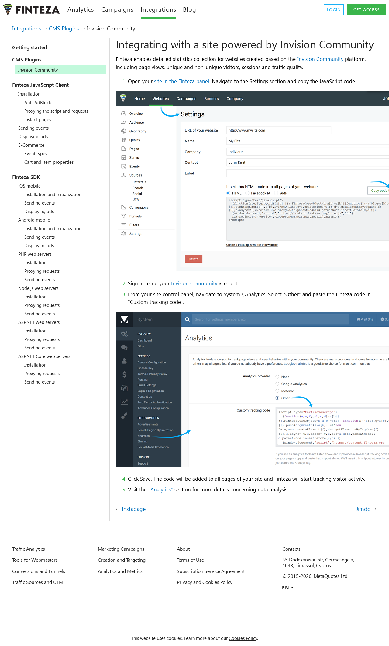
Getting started (34, 47)
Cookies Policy (250, 638)
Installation (30, 94)
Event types (37, 153)
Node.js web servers (41, 288)
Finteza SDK (29, 177)
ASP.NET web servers (42, 322)
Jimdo (363, 537)
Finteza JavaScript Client (48, 85)
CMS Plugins (70, 28)
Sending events (35, 128)
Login (331, 9)
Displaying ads (35, 136)
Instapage (135, 537)
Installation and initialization (56, 194)
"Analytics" (165, 517)
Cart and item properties (52, 162)
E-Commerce (32, 145)
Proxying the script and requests (61, 111)
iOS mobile (30, 185)
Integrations (28, 28)
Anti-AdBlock (38, 102)
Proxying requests (44, 271)
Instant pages (39, 119)
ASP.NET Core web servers (48, 356)
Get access (365, 9)
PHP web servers (37, 254)
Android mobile (35, 220)
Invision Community (347, 71)
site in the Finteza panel (187, 93)
